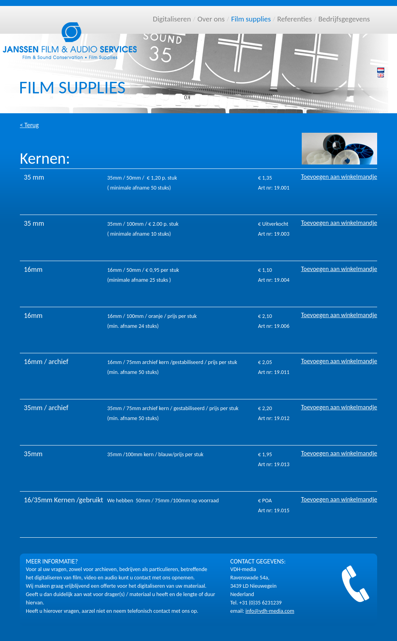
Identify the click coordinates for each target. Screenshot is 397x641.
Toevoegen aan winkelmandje (339, 176)
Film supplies (251, 18)
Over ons (211, 18)
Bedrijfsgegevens (344, 18)
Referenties (294, 18)
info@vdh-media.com (269, 611)
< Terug (29, 125)
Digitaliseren (172, 18)
